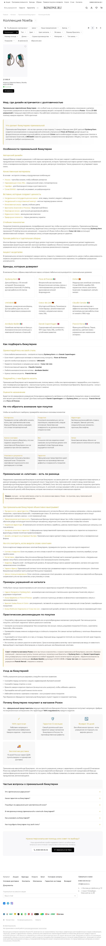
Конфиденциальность (24, 920)
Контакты (26, 881)
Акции (15, 877)
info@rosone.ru (83, 884)
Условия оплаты (55, 877)
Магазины (37, 881)
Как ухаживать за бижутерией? (17, 818)
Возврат (67, 881)
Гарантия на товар (53, 881)
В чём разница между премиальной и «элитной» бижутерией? (30, 811)
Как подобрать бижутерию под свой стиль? (22, 825)
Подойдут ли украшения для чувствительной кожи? (26, 805)
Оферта (38, 920)
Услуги (35, 877)
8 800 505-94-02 (41, 850)
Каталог (6, 877)
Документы (8, 885)
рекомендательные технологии (35, 928)
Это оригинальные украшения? (18, 792)
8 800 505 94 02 (96, 2)
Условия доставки (11, 881)
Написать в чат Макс (63, 850)
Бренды (25, 877)
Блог (43, 877)
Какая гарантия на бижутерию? (18, 798)
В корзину (9, 91)
